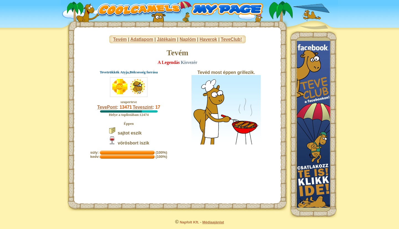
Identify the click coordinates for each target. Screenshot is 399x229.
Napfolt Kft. (189, 222)
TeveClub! (231, 39)
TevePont (107, 107)
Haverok (208, 39)
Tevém (120, 39)
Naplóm (188, 39)
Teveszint (143, 107)
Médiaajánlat (213, 222)
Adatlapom (141, 39)
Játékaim (166, 39)
